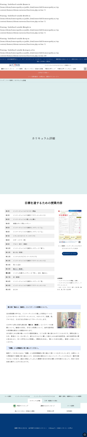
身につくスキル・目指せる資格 (36, 69)
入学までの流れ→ (43, 73)
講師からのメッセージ (8, 69)
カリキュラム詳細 (49, 402)
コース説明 (20, 69)
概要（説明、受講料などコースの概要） (26, 402)
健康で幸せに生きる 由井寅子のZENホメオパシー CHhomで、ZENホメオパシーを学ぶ (43, 435)
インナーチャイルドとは (36, 398)
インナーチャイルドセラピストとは (59, 398)
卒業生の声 (32, 418)
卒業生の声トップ (53, 69)
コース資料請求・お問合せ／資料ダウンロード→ (43, 77)
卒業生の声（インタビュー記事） (72, 69)
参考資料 (56, 418)
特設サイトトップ (26, 407)
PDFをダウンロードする (70, 255)
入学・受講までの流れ (66, 402)
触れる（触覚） (18, 270)
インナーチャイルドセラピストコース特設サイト (58, 66)
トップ (2, 81)
